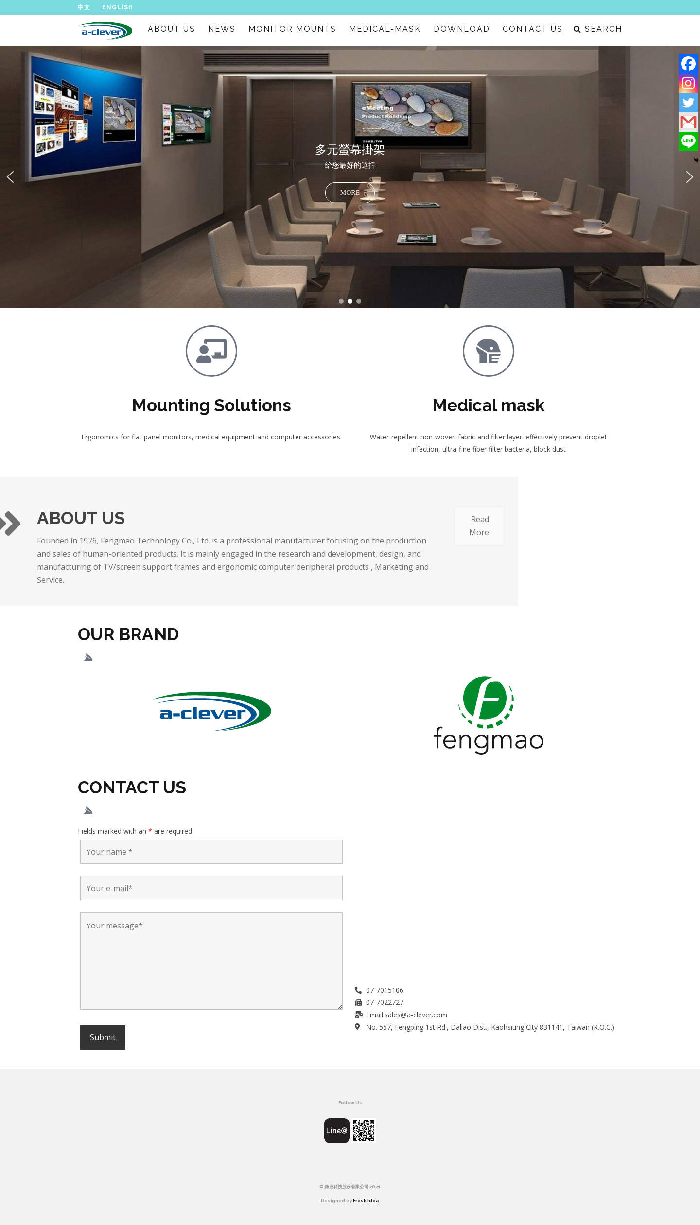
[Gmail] (688, 122)
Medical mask (488, 405)
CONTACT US (533, 29)
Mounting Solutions (211, 405)
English (117, 7)
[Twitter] (688, 102)
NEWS (222, 29)
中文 (84, 7)
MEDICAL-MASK (385, 29)
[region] (350, 177)
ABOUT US (171, 29)
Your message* (211, 961)
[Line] (688, 141)
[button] (350, 177)
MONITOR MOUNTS (292, 29)
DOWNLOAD (462, 29)
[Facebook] (688, 63)
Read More (249, 526)
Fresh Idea (366, 1200)
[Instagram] (688, 83)
